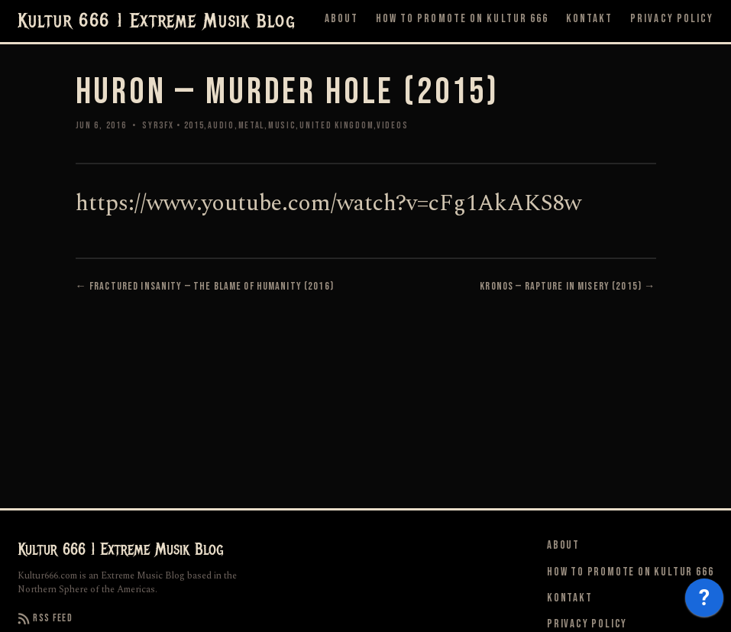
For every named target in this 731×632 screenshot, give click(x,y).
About (342, 18)
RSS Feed (45, 618)
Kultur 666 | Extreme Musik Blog (157, 21)
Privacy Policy (671, 18)
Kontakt (589, 18)
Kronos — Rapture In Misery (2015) (561, 286)
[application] (704, 601)
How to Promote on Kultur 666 (462, 18)
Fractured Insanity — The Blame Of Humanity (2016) (211, 286)
